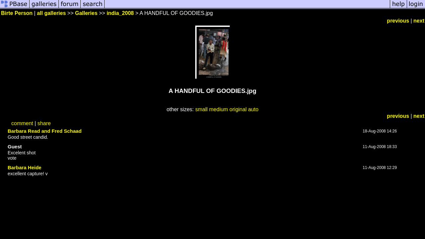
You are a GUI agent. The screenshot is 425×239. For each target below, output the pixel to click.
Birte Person (17, 13)
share (44, 123)
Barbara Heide (25, 167)
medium (218, 109)
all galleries (51, 13)
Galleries (86, 13)
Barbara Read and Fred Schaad (45, 131)
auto (253, 109)
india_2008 (120, 13)
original (238, 109)
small (201, 109)
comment (22, 123)
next (418, 21)
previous (398, 21)
